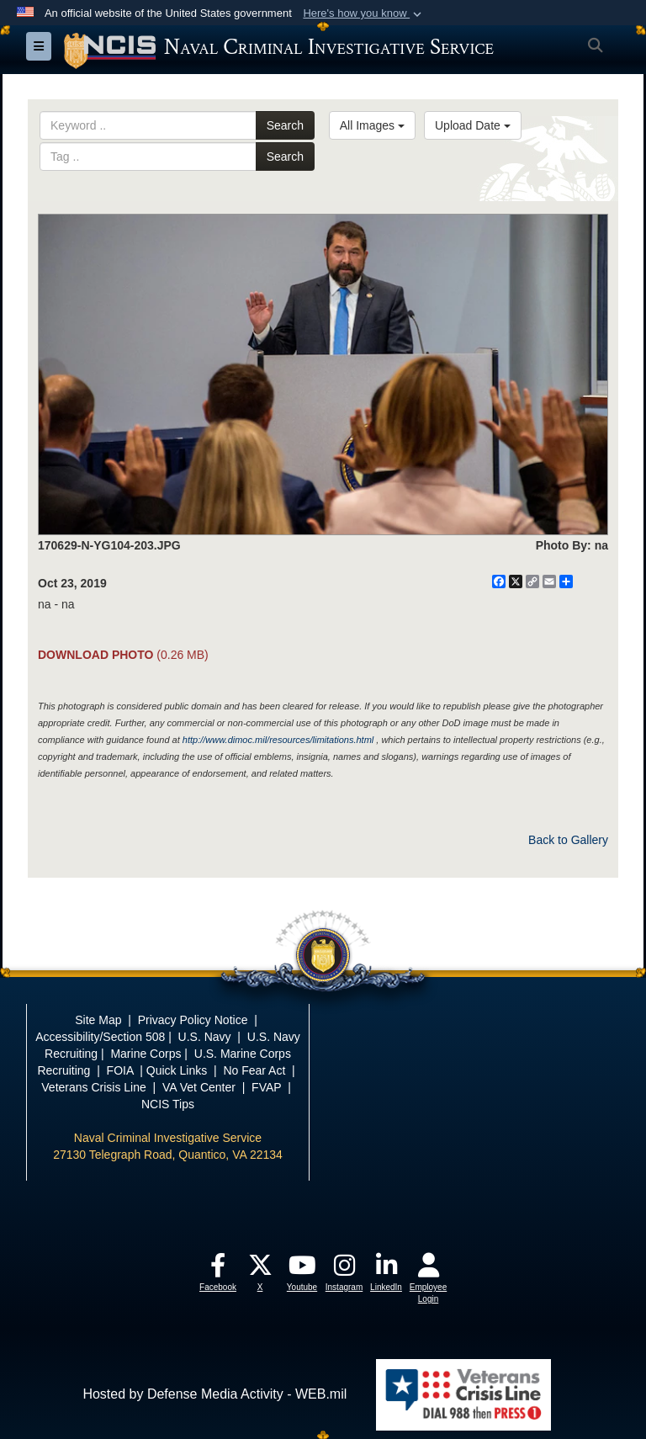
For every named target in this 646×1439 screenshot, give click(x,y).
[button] (364, 13)
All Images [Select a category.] (372, 125)
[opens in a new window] (218, 1269)
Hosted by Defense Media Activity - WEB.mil (214, 1394)
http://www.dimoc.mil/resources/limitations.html (278, 740)
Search (285, 125)
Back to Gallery (568, 840)
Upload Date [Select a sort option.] (473, 125)
